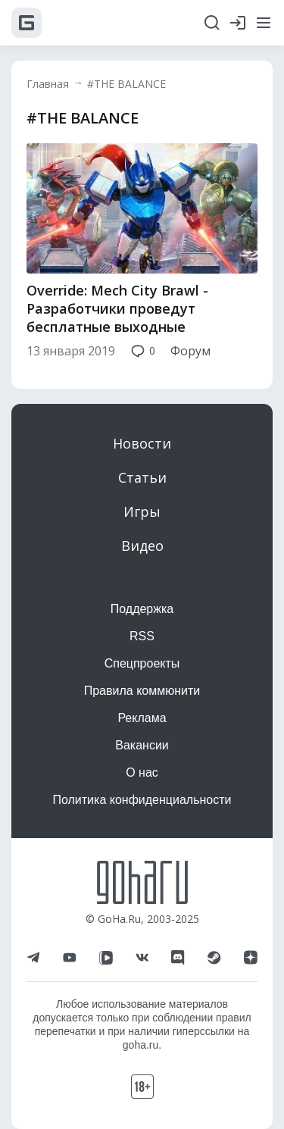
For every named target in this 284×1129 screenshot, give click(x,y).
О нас (142, 772)
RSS (142, 636)
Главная (48, 84)
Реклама (141, 717)
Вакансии (142, 745)
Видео (142, 545)
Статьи (142, 477)
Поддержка (142, 608)
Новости (142, 443)
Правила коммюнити (142, 690)
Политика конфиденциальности (141, 799)
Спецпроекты (142, 663)
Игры (142, 511)
